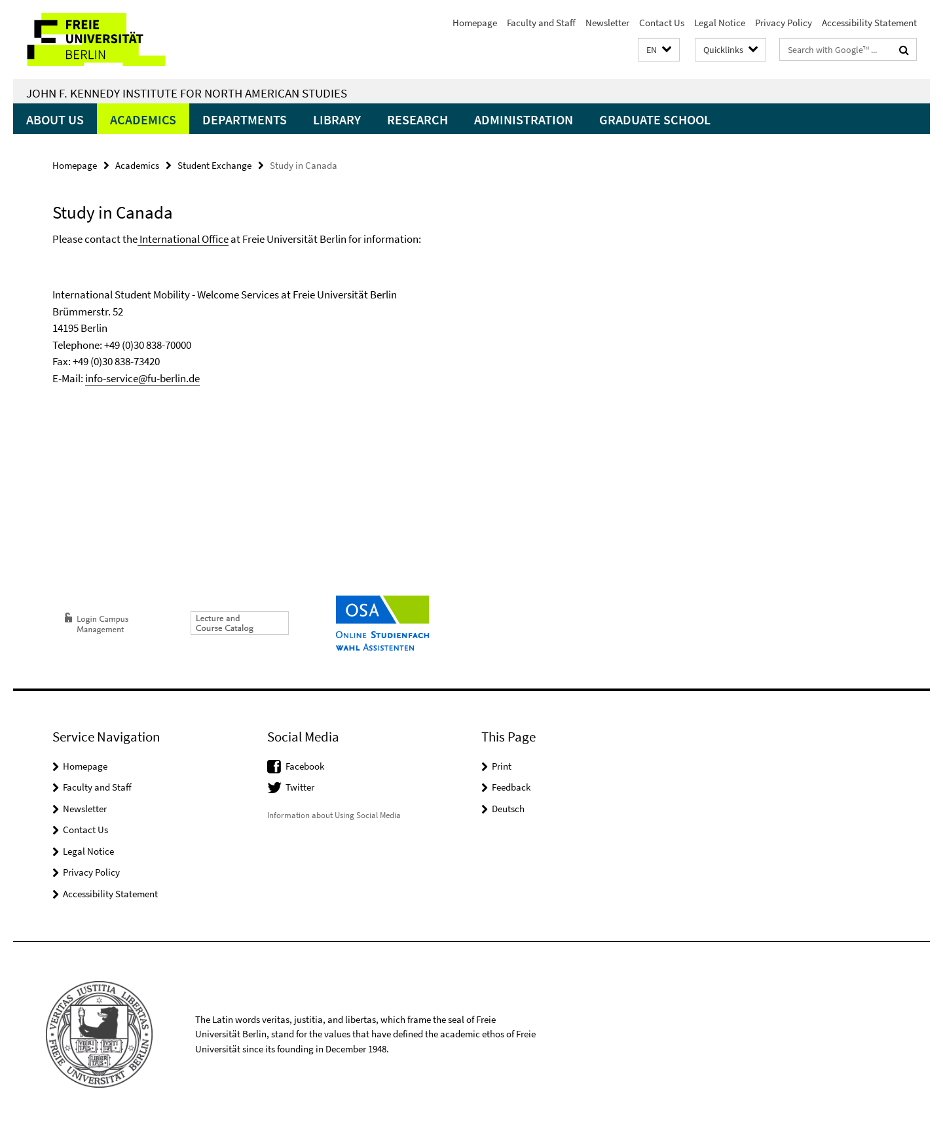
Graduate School (655, 119)
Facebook (305, 766)
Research (417, 119)
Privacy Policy (783, 22)
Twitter (300, 787)
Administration (523, 119)
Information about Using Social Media (334, 815)
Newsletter (607, 22)
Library (337, 119)
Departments (244, 119)
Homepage (475, 22)
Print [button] (501, 766)
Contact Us (661, 22)
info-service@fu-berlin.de (142, 378)
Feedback (511, 787)
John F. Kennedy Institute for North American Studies (186, 93)
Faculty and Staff (541, 22)
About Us (55, 119)
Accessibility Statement (869, 22)
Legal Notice (719, 22)
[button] (659, 50)
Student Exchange (214, 165)
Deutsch (508, 808)
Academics (143, 119)
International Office (183, 239)
